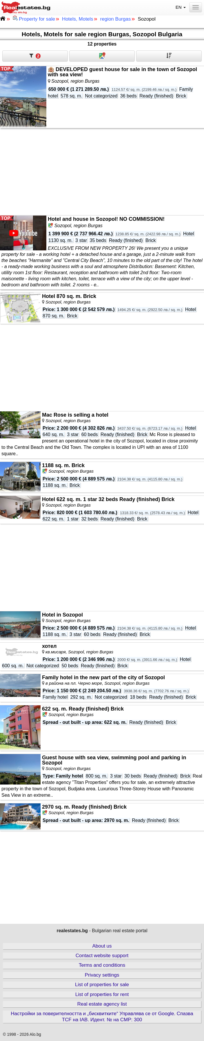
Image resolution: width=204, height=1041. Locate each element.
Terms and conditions (102, 965)
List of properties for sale (102, 984)
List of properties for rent (102, 994)
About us (102, 946)
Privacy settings (102, 975)
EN (181, 7)
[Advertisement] (102, 171)
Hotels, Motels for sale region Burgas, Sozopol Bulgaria (102, 34)
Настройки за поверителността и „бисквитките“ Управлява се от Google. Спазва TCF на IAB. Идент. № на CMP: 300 (102, 1016)
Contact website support (102, 955)
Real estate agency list (102, 1004)
